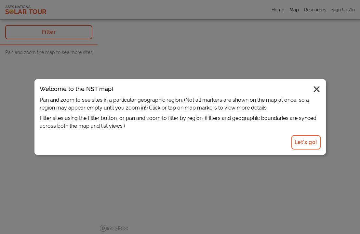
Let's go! (306, 142)
